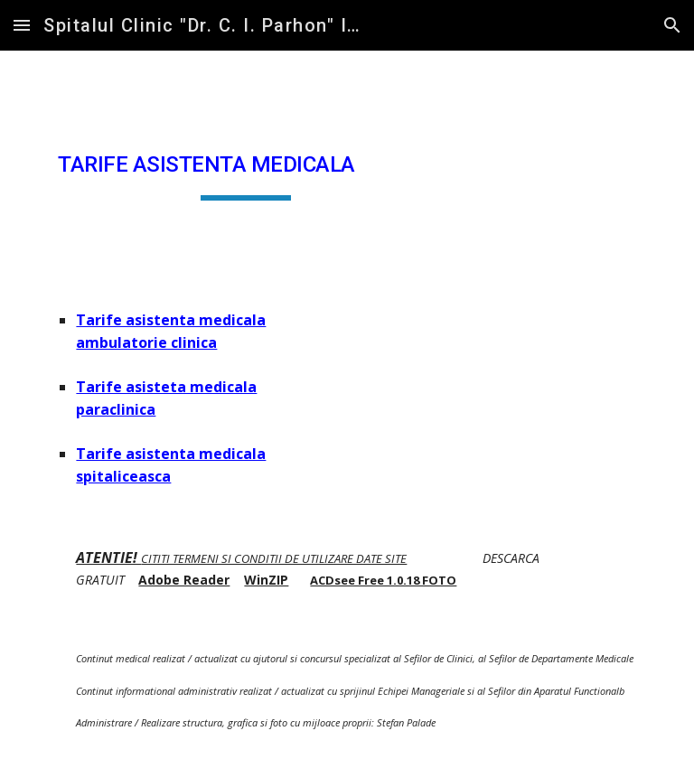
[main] (245, 165)
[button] (21, 25)
